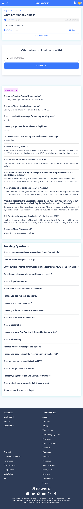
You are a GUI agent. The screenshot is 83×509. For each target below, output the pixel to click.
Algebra (45, 417)
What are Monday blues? (19, 15)
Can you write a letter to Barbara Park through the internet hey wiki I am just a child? (41, 267)
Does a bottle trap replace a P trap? (19, 259)
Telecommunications (27, 11)
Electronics (14, 11)
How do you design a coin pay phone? (20, 296)
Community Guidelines (12, 456)
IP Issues (46, 483)
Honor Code (8, 461)
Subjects (6, 11)
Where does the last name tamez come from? (23, 288)
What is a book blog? (13, 339)
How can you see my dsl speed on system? (22, 346)
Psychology (47, 439)
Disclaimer (46, 474)
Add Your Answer (41, 36)
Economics (47, 448)
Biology (45, 426)
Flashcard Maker (10, 465)
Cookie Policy (48, 478)
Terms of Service (49, 465)
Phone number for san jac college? (19, 390)
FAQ (5, 478)
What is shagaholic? (12, 325)
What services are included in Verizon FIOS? (23, 361)
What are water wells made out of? (19, 317)
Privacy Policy (48, 470)
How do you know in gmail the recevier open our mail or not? (31, 354)
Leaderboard (8, 417)
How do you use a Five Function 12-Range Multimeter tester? (30, 332)
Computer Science (49, 443)
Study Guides (9, 470)
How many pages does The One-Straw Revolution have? (28, 375)
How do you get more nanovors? (18, 303)
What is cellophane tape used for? (19, 368)
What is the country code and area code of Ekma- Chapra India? (32, 252)
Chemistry (46, 421)
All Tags (7, 421)
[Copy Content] (72, 30)
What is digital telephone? (15, 281)
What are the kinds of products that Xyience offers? (26, 383)
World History (48, 430)
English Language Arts (51, 435)
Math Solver (8, 474)
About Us (46, 456)
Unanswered (8, 426)
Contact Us (47, 461)
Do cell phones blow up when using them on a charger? (28, 274)
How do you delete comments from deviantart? (24, 310)
